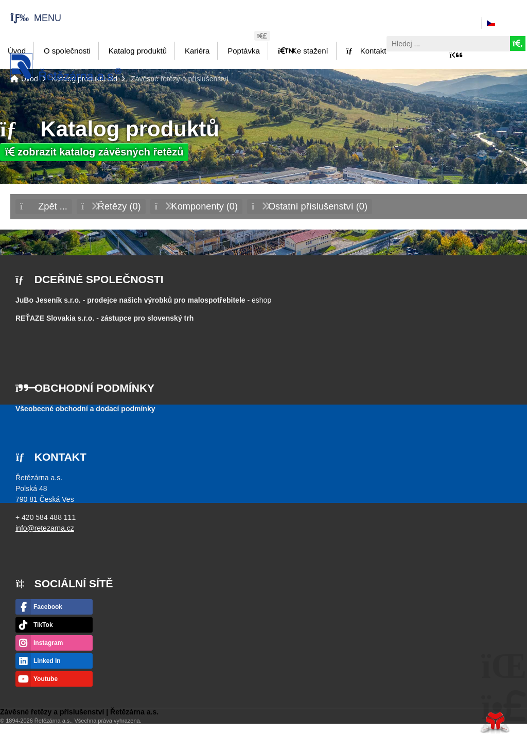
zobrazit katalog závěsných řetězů (94, 152)
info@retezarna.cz (44, 528)
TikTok (43, 624)
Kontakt (366, 50)
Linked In (47, 661)
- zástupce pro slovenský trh (104, 318)
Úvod (65, 66)
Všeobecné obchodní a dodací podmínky (85, 409)
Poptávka (243, 50)
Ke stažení (303, 50)
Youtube (45, 679)
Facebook (47, 606)
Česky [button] (508, 23)
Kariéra (197, 50)
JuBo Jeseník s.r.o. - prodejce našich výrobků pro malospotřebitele (130, 300)
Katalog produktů (138, 50)
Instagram (48, 642)
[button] (30, 17)
